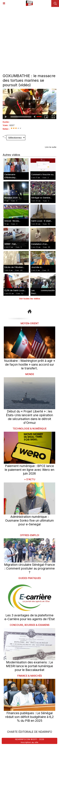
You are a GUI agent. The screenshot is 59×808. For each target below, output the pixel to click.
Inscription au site (29, 742)
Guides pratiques (29, 578)
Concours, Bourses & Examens (29, 624)
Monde (29, 374)
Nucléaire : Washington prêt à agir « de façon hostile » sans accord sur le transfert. (29, 364)
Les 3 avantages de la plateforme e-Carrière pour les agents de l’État (29, 617)
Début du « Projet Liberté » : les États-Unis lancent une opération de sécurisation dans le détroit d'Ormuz (29, 417)
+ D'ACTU (29, 479)
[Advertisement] (29, 38)
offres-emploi (29, 535)
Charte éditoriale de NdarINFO (29, 731)
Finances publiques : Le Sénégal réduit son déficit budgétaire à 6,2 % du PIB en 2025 (29, 717)
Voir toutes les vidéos (29, 298)
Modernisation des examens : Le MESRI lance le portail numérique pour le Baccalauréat (29, 666)
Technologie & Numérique (29, 428)
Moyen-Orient (29, 323)
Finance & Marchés (29, 675)
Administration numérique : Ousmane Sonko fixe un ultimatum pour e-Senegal (29, 520)
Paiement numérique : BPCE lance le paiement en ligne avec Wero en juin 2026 (29, 469)
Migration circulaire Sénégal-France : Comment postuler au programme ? (29, 568)
